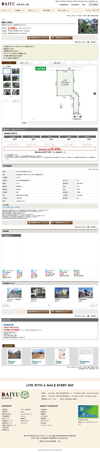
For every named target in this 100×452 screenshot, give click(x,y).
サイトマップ (23, 423)
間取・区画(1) (57, 63)
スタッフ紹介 (44, 416)
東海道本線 (92, 368)
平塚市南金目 (11, 362)
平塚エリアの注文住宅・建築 (48, 441)
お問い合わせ (24, 421)
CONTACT (75, 5)
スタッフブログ (45, 421)
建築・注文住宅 (6, 414)
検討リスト (33, 10)
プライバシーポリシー (47, 425)
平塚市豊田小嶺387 (84, 362)
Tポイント (23, 416)
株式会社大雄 (8, 324)
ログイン (6, 10)
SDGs (22, 412)
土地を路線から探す (83, 368)
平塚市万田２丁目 (36, 362)
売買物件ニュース (7, 421)
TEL (83, 5)
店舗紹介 (43, 414)
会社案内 (43, 412)
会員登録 (19, 10)
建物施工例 (5, 430)
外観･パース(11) (24, 63)
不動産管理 (5, 416)
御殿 (89, 15)
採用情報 (43, 418)
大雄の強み (44, 409)
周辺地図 (27, 31)
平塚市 (84, 15)
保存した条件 (63, 10)
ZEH (59, 441)
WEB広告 (43, 423)
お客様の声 (5, 427)
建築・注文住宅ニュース (9, 425)
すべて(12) (9, 63)
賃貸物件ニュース (7, 423)
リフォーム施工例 (25, 409)
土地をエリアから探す (76, 15)
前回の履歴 (48, 10)
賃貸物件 (5, 412)
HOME (68, 15)
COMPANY (64, 5)
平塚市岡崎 (58, 362)
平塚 (97, 368)
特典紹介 (23, 418)
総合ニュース (6, 418)
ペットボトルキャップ (26, 414)
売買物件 (5, 409)
